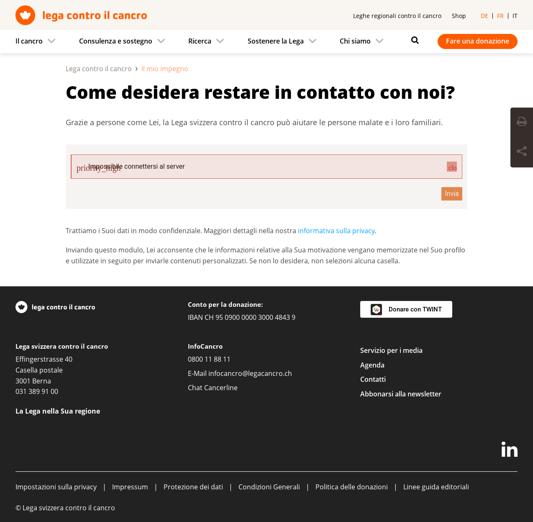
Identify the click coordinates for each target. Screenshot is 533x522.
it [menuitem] (515, 16)
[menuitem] (37, 41)
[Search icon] (413, 40)
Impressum (130, 486)
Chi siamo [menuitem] (355, 41)
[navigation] (266, 41)
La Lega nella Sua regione (57, 411)
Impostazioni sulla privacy (56, 486)
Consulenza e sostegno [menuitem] (115, 41)
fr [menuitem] (500, 16)
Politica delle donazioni (351, 486)
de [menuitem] (484, 16)
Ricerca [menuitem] (199, 41)
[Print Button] (521, 122)
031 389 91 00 (36, 391)
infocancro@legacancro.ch (250, 373)
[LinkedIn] (510, 451)
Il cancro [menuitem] (29, 41)
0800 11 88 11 (209, 359)
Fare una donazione (477, 41)
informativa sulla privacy (336, 230)
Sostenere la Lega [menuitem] (276, 41)
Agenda (372, 365)
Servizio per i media (391, 350)
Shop (459, 16)
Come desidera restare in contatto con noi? (260, 92)
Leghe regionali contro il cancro (397, 16)
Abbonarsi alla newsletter (400, 394)
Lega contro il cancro (99, 68)
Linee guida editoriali (436, 486)
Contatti (373, 379)
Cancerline (221, 387)
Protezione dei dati (193, 486)
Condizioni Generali (269, 486)
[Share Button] (521, 152)
